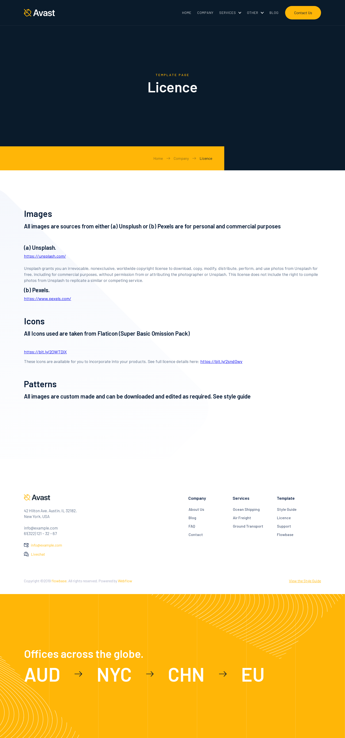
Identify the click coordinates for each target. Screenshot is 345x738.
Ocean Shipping (246, 509)
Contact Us (303, 12)
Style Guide (287, 509)
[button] (230, 12)
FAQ (192, 526)
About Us (196, 509)
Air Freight (242, 517)
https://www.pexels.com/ (47, 298)
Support (284, 526)
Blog (192, 517)
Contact (196, 534)
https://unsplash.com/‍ (45, 256)
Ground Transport (248, 526)
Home (158, 158)
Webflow (125, 580)
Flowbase (285, 534)
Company (181, 158)
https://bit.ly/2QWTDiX (45, 351)
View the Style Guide (305, 580)
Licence (206, 158)
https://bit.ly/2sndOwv (221, 361)
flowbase (59, 580)
